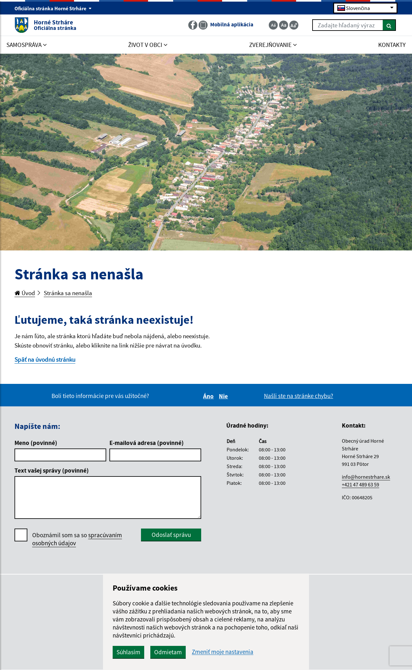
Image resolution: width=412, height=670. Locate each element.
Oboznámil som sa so (77, 539)
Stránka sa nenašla (68, 293)
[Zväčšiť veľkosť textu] (293, 25)
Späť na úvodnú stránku (44, 359)
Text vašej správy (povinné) (51, 470)
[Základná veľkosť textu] (283, 25)
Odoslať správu (171, 535)
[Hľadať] (389, 25)
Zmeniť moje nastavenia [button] (222, 652)
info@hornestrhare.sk (366, 477)
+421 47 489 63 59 (360, 484)
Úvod (24, 293)
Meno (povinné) (35, 443)
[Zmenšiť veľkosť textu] (273, 25)
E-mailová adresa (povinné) (146, 443)
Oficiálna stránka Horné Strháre (53, 8)
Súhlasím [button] (128, 652)
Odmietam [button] (168, 652)
